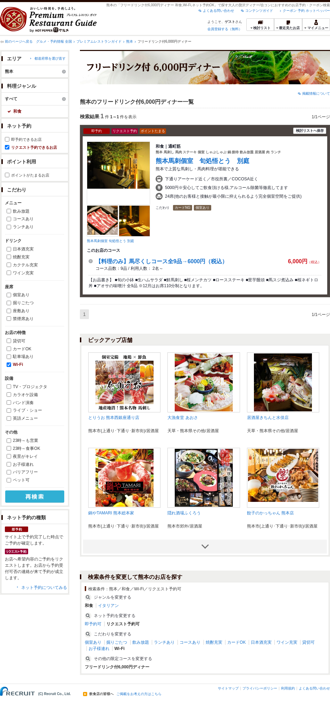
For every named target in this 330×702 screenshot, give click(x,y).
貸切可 (19, 341)
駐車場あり (23, 356)
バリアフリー (25, 472)
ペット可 (21, 480)
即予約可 (93, 624)
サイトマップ (228, 688)
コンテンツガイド (259, 10)
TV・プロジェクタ (30, 386)
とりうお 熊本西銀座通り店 (113, 417)
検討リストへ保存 (310, 130)
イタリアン (108, 605)
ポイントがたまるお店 (30, 175)
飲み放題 (21, 211)
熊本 (129, 41)
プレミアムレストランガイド (99, 41)
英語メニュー (25, 418)
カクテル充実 (25, 265)
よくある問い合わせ (218, 10)
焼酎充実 (21, 257)
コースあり (23, 218)
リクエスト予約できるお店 (34, 147)
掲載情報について (316, 93)
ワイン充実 (23, 273)
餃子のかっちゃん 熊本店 (270, 513)
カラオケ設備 (25, 394)
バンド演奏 (23, 402)
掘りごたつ (23, 302)
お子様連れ (23, 464)
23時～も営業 (25, 440)
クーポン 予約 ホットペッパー (306, 10)
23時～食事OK (26, 448)
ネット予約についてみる (44, 587)
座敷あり (21, 310)
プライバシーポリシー (259, 688)
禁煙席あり (23, 318)
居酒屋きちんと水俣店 (268, 417)
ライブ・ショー (27, 410)
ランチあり (23, 226)
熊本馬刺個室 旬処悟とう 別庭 (110, 241)
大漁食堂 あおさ (182, 417)
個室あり (21, 294)
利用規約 (288, 688)
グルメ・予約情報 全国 (54, 41)
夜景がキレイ (25, 456)
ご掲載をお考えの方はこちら (139, 694)
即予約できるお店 (26, 139)
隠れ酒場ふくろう (184, 513)
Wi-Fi (18, 364)
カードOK (22, 348)
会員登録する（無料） (224, 29)
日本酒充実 (23, 249)
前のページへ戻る (19, 41)
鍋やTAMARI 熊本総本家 (111, 513)
